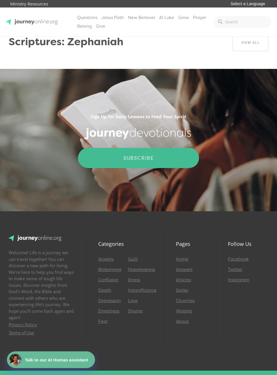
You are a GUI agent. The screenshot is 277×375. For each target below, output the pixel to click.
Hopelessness (140, 269)
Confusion (108, 280)
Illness (134, 280)
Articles (183, 280)
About (182, 321)
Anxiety (106, 259)
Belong (84, 26)
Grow (183, 17)
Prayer (199, 17)
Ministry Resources (29, 4)
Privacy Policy (23, 325)
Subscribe (138, 158)
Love (133, 301)
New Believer (141, 17)
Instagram (238, 280)
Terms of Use (21, 333)
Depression (109, 301)
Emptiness (108, 311)
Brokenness (109, 269)
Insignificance (140, 290)
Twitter (235, 269)
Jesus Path (112, 17)
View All (250, 42)
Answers (184, 269)
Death (104, 290)
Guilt (133, 259)
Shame (135, 311)
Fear (103, 321)
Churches (185, 301)
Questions (87, 17)
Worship (184, 311)
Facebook (238, 259)
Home (182, 259)
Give (100, 26)
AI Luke (166, 17)
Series (182, 290)
